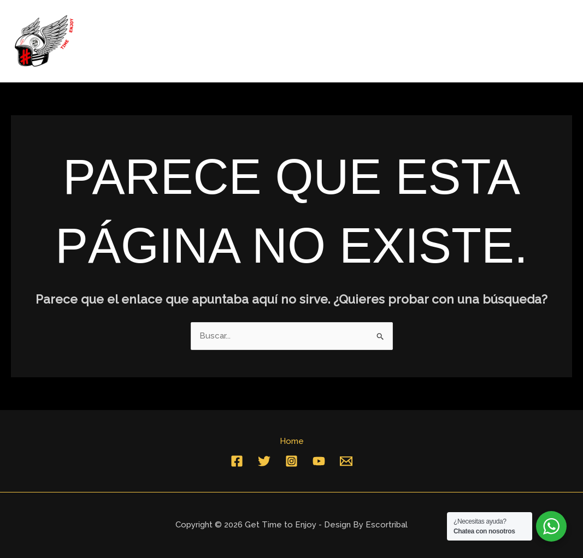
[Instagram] (291, 461)
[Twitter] (264, 461)
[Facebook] (237, 461)
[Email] (346, 461)
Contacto (541, 40)
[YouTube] (319, 461)
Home (488, 40)
